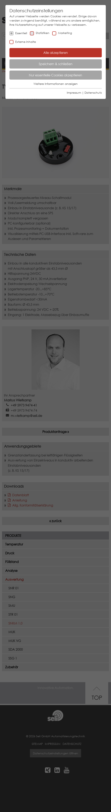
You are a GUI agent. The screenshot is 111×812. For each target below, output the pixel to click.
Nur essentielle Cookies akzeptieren (55, 75)
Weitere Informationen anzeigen (56, 84)
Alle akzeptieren (55, 52)
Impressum (74, 92)
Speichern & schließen (55, 64)
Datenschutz (93, 92)
